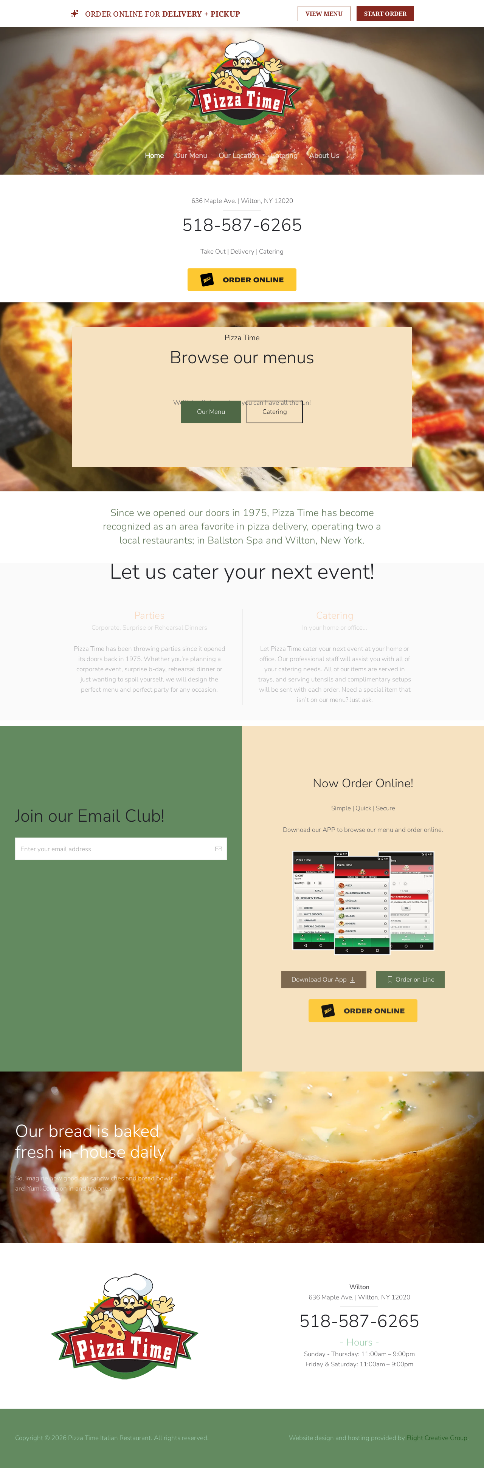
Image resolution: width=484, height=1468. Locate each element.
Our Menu (191, 156)
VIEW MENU (324, 13)
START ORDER (385, 13)
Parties (149, 615)
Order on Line (410, 976)
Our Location (239, 156)
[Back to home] (242, 82)
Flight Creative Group (436, 1438)
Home (154, 156)
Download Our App (324, 976)
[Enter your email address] (121, 849)
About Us (324, 156)
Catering (284, 156)
